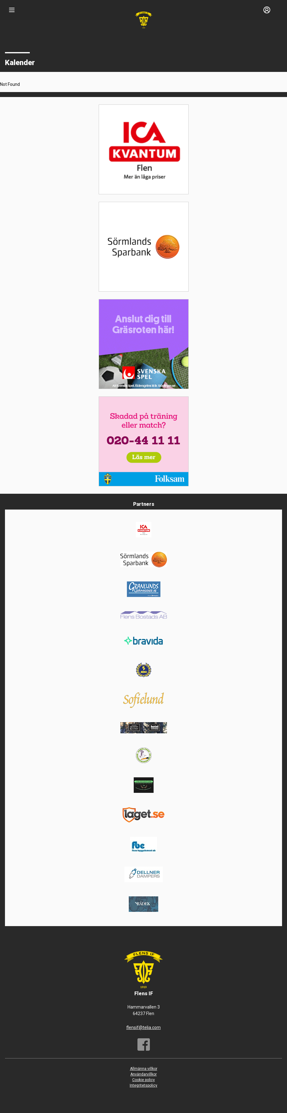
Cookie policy (143, 1080)
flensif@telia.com (143, 1027)
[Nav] (11, 10)
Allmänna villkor (143, 1069)
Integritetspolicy (143, 1085)
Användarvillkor (143, 1074)
